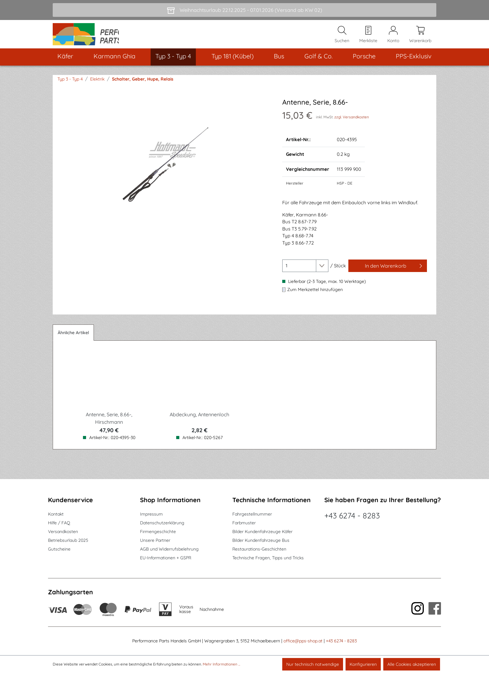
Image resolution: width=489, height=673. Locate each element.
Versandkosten (63, 532)
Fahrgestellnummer (252, 514)
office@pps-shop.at (302, 641)
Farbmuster (244, 523)
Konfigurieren (363, 664)
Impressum (151, 514)
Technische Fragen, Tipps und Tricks (268, 558)
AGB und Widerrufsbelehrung (169, 549)
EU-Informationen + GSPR (165, 558)
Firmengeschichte (158, 532)
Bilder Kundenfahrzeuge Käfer (262, 532)
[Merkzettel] (368, 37)
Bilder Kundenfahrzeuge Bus (260, 540)
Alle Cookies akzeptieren (411, 664)
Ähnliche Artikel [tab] (73, 339)
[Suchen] (342, 37)
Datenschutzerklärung (162, 523)
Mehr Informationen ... (221, 664)
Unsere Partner (155, 540)
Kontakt (56, 514)
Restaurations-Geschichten (259, 549)
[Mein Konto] (393, 37)
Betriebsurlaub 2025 (68, 540)
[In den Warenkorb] (387, 272)
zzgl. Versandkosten (351, 123)
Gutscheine (59, 549)
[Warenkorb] (420, 37)
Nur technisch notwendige (312, 664)
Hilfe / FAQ (59, 523)
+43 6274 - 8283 (352, 516)
